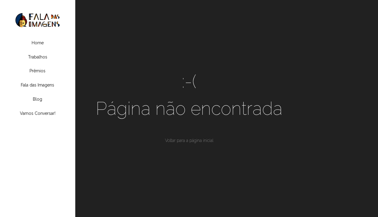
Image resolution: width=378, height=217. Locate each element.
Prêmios (37, 70)
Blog (37, 99)
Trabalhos (37, 57)
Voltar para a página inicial (189, 140)
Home (38, 42)
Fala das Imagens (37, 85)
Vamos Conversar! (37, 113)
